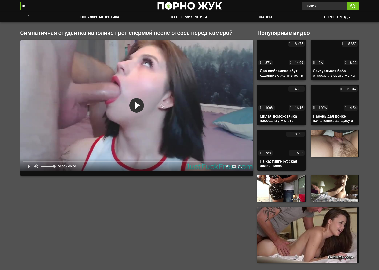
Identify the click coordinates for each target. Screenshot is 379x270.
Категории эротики (189, 17)
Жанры (265, 17)
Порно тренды (337, 17)
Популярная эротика (99, 17)
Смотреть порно (28, 17)
